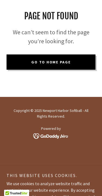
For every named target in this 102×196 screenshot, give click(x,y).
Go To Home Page (50, 62)
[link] (51, 135)
